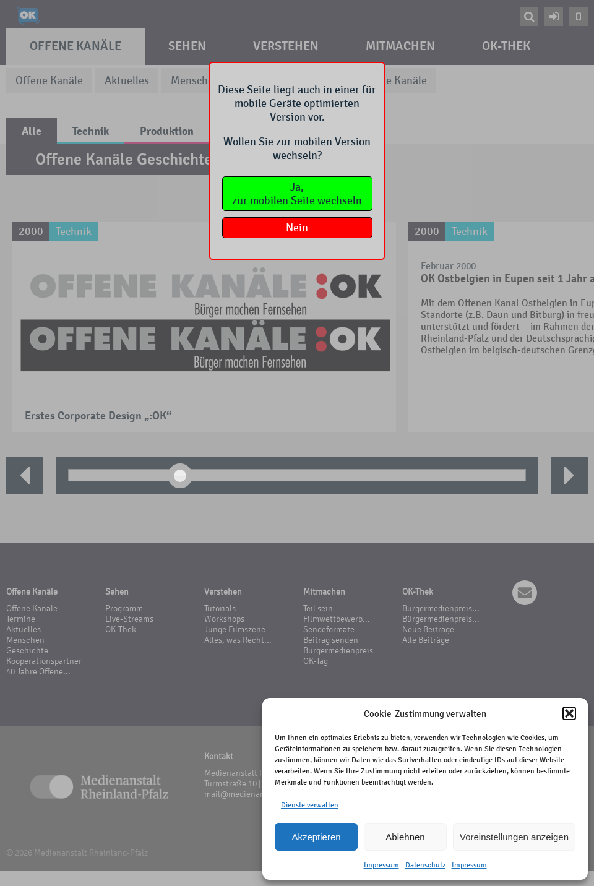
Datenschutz (425, 865)
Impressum (381, 865)
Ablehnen (404, 837)
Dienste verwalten (309, 805)
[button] (569, 713)
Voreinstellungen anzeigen (514, 837)
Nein (297, 227)
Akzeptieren (315, 837)
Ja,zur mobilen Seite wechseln (297, 193)
